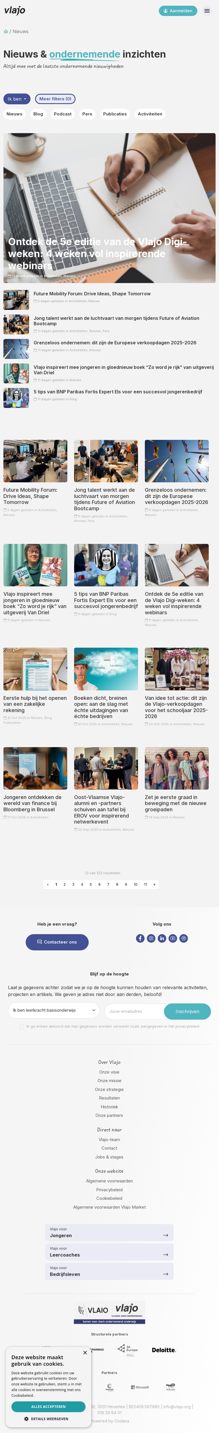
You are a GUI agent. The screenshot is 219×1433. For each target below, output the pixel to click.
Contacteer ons (57, 942)
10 (135, 884)
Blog (38, 114)
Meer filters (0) (55, 98)
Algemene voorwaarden (109, 1181)
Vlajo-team (109, 1139)
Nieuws (15, 114)
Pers (87, 114)
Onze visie (109, 1072)
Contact (109, 1148)
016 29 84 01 (109, 1412)
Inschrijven (187, 1011)
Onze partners (109, 1115)
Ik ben (15, 99)
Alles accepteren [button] (48, 1406)
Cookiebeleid (109, 1198)
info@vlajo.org (177, 1406)
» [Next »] (154, 884)
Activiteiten (150, 114)
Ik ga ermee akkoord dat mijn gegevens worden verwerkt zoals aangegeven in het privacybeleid (113, 1026)
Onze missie (109, 1080)
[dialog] (48, 1387)
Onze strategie (109, 1089)
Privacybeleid (109, 1189)
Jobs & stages (109, 1157)
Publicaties (115, 114)
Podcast (63, 114)
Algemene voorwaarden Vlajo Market (109, 1207)
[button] (48, 1419)
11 (145, 884)
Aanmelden (178, 10)
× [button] (85, 1353)
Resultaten (109, 1098)
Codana (121, 1420)
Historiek (109, 1106)
